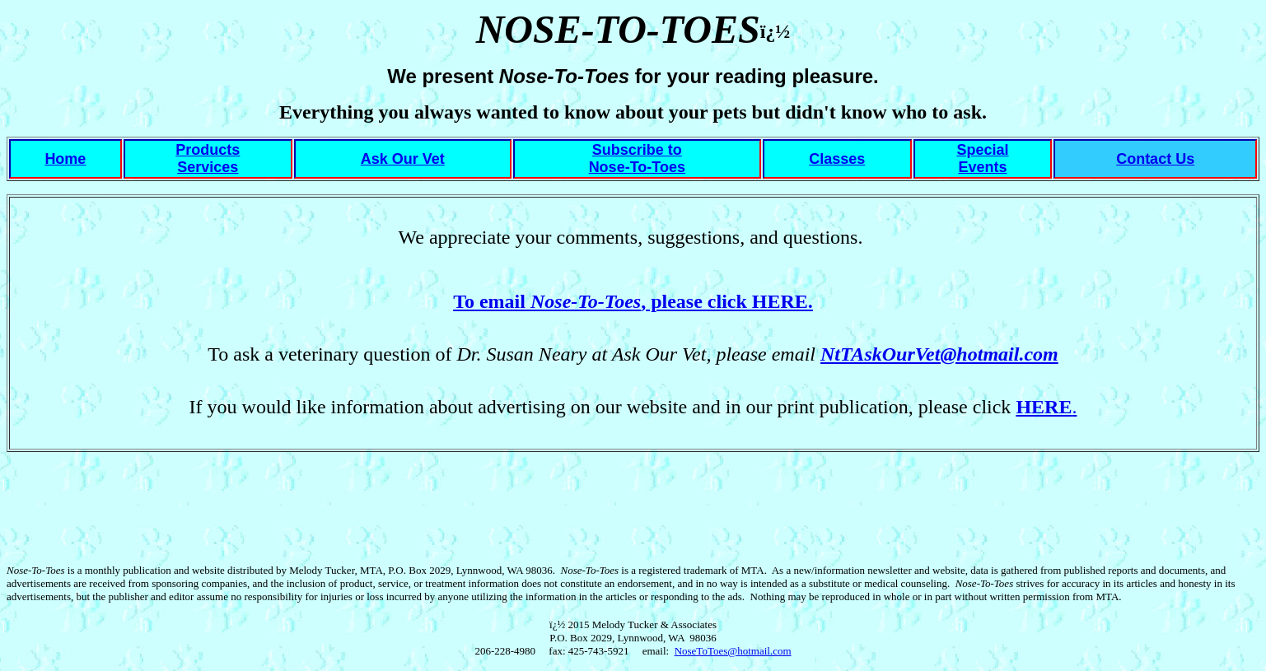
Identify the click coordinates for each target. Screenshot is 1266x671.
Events (983, 167)
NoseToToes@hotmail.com (733, 651)
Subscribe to (637, 150)
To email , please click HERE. (633, 301)
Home (65, 159)
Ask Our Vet (403, 159)
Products (207, 150)
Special (982, 150)
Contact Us (1155, 159)
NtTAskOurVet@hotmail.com (939, 354)
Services (207, 167)
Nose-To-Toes (637, 167)
